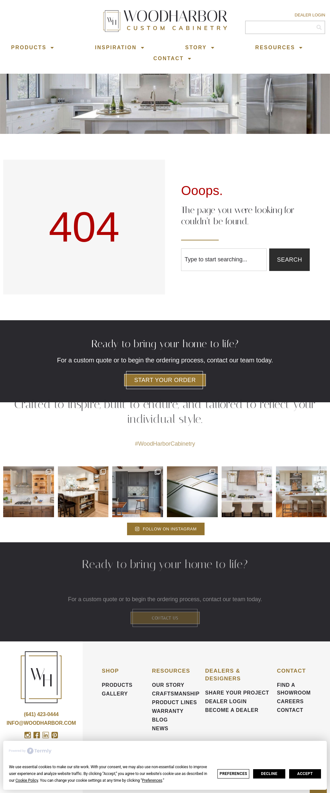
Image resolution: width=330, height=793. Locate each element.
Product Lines (174, 702)
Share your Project (237, 692)
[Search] (319, 27)
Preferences (233, 773)
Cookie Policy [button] (26, 780)
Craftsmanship (175, 693)
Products (33, 47)
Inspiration (120, 47)
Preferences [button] (152, 780)
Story (200, 47)
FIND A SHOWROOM (294, 688)
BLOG (160, 720)
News (160, 728)
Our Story (168, 685)
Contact (172, 58)
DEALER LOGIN (226, 701)
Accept (305, 773)
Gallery (115, 693)
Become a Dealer (232, 710)
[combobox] (224, 259)
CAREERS (290, 701)
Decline (269, 773)
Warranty (168, 711)
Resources (279, 47)
